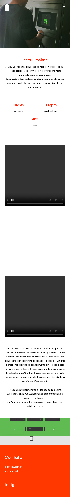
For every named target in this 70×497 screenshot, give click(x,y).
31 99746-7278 (11, 470)
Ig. (13, 485)
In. (7, 485)
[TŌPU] (7, 7)
